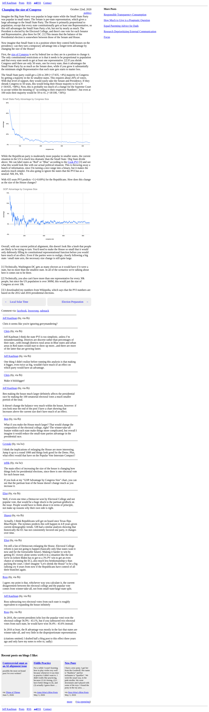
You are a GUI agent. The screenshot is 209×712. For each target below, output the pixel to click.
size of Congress (20, 54)
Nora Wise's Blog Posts (78, 692)
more (69, 701)
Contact (47, 2)
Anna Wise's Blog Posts (47, 692)
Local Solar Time (16, 301)
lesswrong (33, 310)
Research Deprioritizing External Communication (130, 31)
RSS (29, 2)
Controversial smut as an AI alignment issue (15, 664)
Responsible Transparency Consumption (125, 14)
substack (44, 310)
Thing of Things (13, 692)
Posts (21, 2)
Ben (6, 419)
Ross (5, 577)
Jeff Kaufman (9, 2)
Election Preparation (75, 301)
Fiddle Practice (42, 663)
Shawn (7, 515)
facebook (22, 310)
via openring (83, 701)
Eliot (5, 493)
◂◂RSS (37, 2)
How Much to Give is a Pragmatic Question (127, 20)
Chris (7, 331)
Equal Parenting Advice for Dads (121, 25)
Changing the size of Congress (21, 9)
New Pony (70, 663)
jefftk (7, 462)
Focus (107, 37)
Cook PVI (73, 162)
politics (87, 13)
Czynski (7, 443)
